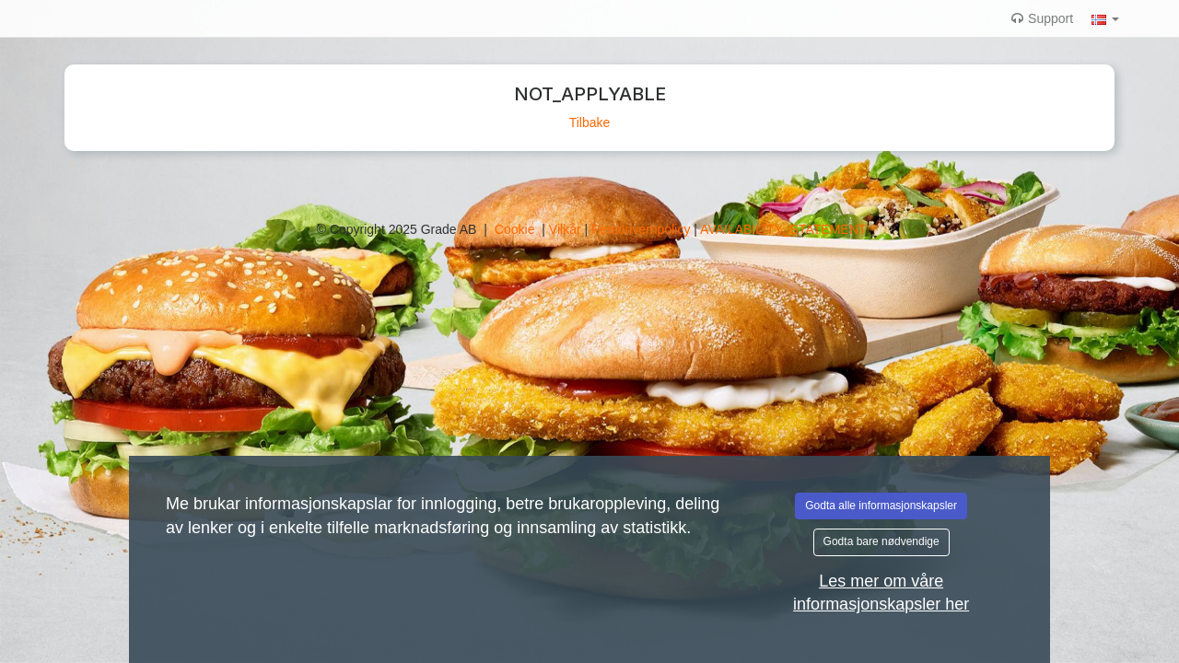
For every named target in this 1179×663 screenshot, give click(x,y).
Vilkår (567, 229)
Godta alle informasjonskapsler (881, 505)
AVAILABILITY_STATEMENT (783, 229)
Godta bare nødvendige (881, 541)
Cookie (516, 229)
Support (1042, 18)
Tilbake (590, 122)
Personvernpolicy (642, 229)
